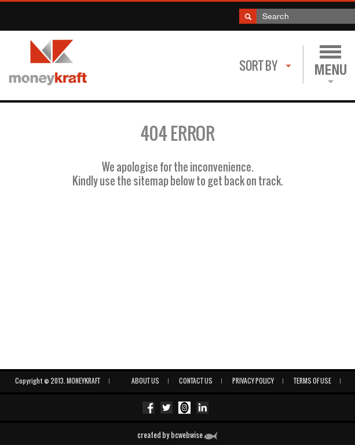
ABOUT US (145, 380)
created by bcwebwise (177, 435)
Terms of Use (312, 380)
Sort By (258, 65)
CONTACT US (196, 380)
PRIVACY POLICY (253, 380)
